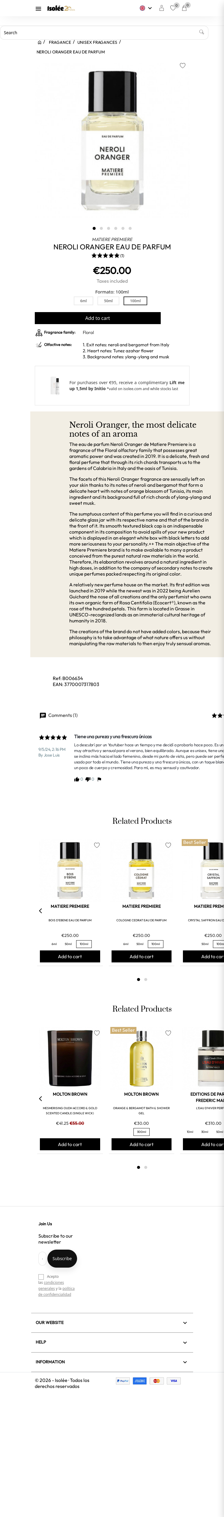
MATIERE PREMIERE (112, 239)
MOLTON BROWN (70, 1094)
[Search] (104, 33)
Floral (88, 332)
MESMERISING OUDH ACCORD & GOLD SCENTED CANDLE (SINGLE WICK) (70, 1110)
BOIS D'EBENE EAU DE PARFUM (70, 920)
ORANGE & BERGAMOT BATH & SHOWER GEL (141, 1110)
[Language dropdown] (146, 8)
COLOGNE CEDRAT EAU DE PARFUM (141, 920)
